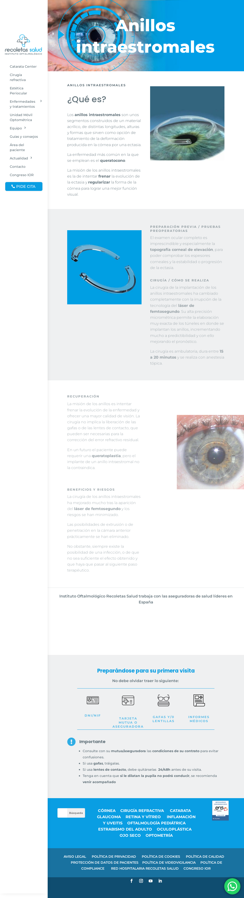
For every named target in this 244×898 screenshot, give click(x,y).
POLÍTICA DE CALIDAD (205, 856)
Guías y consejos (24, 136)
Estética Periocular (18, 90)
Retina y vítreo (144, 817)
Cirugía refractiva (18, 77)
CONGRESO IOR (197, 868)
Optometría (159, 835)
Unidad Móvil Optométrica (21, 117)
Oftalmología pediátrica (156, 823)
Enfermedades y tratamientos (22, 104)
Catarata (180, 810)
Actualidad (19, 158)
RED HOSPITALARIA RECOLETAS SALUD (145, 868)
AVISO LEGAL (75, 856)
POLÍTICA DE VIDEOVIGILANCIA (169, 862)
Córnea (107, 810)
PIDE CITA (26, 186)
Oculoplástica (174, 829)
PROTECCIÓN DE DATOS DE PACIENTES (104, 862)
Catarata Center (23, 66)
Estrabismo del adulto (125, 829)
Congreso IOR (22, 175)
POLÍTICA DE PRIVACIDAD (114, 856)
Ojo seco (130, 835)
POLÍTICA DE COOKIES (161, 856)
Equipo (16, 128)
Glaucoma (109, 817)
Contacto (17, 166)
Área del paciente (17, 147)
